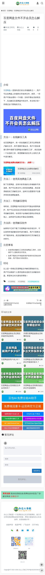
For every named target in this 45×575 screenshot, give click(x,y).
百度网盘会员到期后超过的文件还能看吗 (33, 386)
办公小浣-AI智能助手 (11, 428)
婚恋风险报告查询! (33, 428)
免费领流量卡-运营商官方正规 (22, 406)
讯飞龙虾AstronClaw (11, 423)
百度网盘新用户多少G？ (10, 359)
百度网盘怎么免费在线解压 (28, 169)
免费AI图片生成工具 (12, 414)
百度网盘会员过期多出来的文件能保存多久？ (33, 360)
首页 (4, 10)
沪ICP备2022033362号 (33, 570)
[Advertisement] (22, 59)
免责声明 (18, 525)
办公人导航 (22, 570)
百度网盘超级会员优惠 (33, 418)
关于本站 (35, 525)
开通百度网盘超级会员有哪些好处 (33, 334)
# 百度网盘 (11, 281)
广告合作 (27, 525)
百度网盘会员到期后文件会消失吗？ (10, 386)
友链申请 (9, 525)
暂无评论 (9, 434)
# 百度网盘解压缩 (33, 281)
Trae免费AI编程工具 (12, 418)
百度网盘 (10, 10)
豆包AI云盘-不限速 (33, 414)
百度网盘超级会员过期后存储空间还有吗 (10, 334)
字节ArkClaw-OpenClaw (33, 423)
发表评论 (36, 471)
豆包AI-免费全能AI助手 (22, 398)
